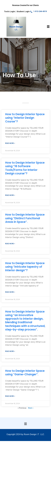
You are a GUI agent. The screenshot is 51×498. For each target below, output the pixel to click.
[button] (48, 26)
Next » (30, 408)
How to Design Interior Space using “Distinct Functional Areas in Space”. (25, 218)
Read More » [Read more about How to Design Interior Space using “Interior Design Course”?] (10, 143)
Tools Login (9, 11)
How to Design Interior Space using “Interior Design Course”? (25, 117)
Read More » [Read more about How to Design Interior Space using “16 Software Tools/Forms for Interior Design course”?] (10, 195)
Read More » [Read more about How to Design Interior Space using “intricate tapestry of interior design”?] (10, 292)
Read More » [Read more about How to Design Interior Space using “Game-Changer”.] (10, 396)
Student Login (23, 11)
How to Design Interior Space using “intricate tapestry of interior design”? (25, 266)
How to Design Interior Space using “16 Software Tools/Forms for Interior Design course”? (25, 168)
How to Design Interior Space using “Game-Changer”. (25, 372)
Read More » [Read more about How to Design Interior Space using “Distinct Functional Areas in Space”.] (10, 243)
